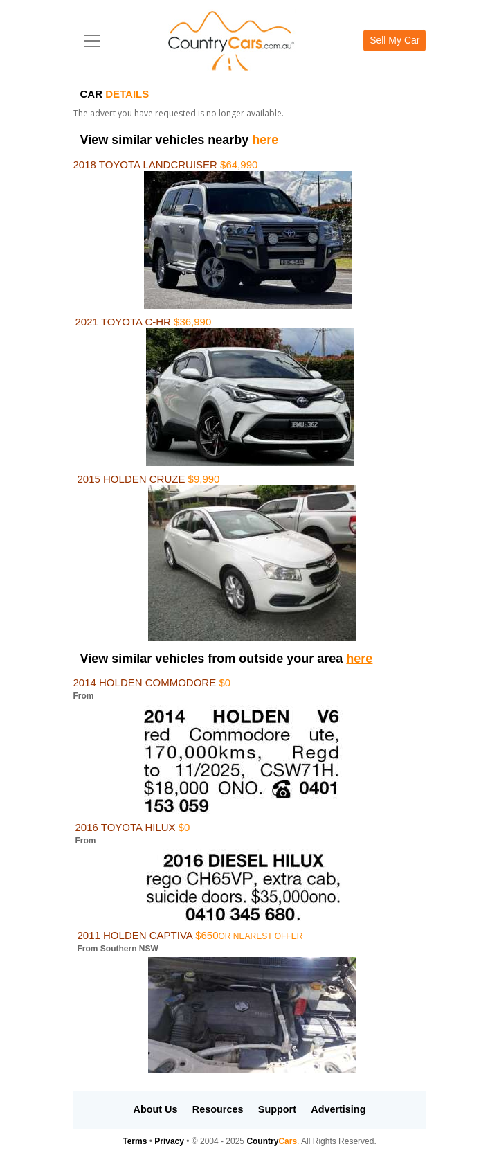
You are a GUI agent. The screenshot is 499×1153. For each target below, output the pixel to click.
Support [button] (277, 1109)
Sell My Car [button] (394, 40)
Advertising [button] (338, 1109)
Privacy (169, 1141)
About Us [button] (156, 1109)
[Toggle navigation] (92, 41)
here (265, 140)
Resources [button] (218, 1109)
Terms (135, 1141)
